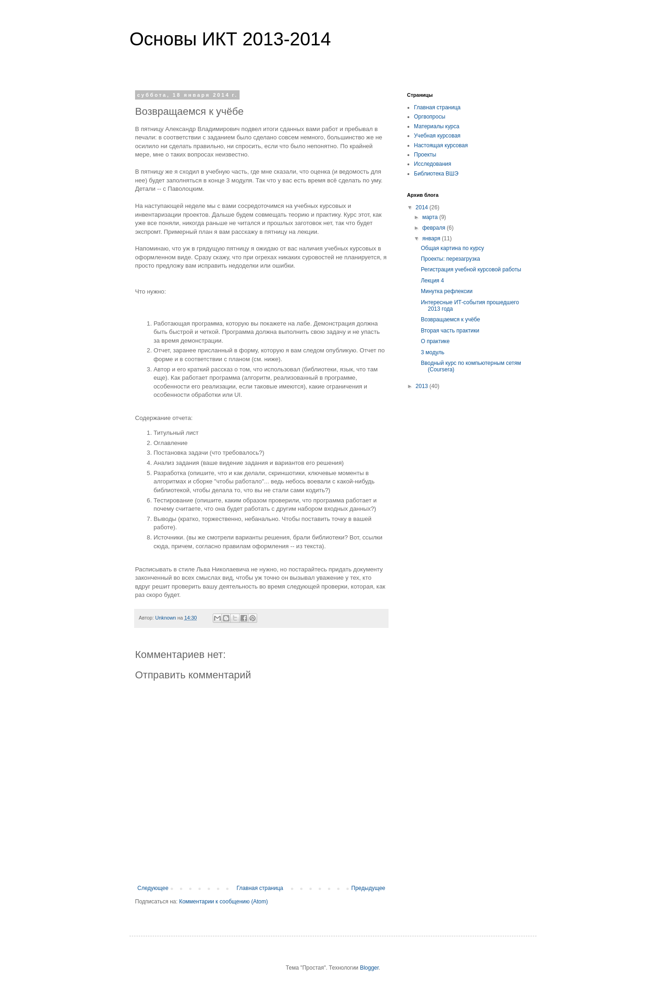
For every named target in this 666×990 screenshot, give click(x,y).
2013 (423, 386)
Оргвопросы (429, 116)
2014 (423, 207)
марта (430, 217)
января (432, 238)
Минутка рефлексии (447, 291)
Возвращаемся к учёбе (450, 319)
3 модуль (432, 352)
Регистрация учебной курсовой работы (471, 269)
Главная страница (260, 888)
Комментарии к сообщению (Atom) (223, 901)
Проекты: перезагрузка (450, 259)
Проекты (425, 154)
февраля (434, 228)
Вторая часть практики (450, 330)
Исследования (432, 164)
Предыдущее (368, 888)
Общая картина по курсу (452, 248)
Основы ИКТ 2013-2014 (230, 39)
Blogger (369, 968)
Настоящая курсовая (441, 145)
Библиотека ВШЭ (436, 173)
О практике (435, 341)
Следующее (152, 888)
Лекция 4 (432, 280)
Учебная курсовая (437, 135)
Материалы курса (436, 126)
